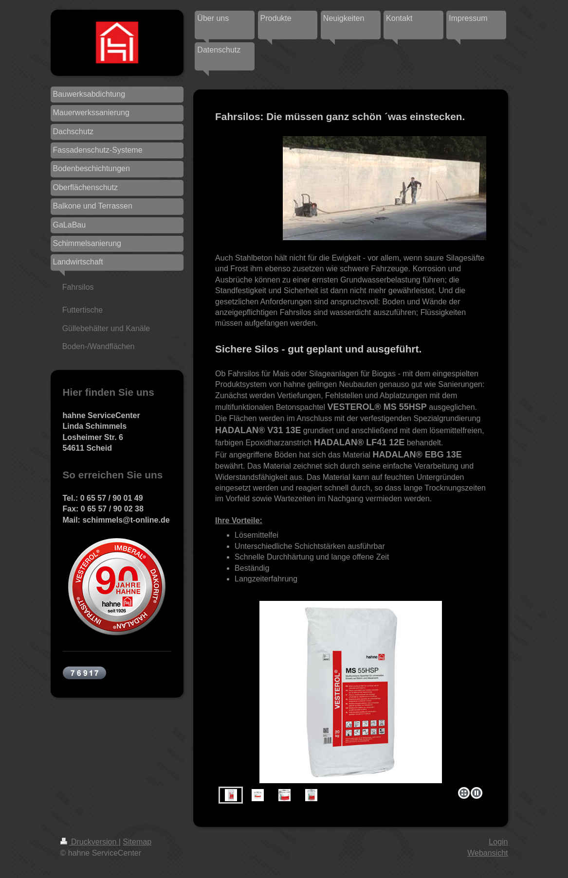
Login (498, 842)
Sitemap (137, 842)
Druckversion (89, 842)
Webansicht (487, 853)
